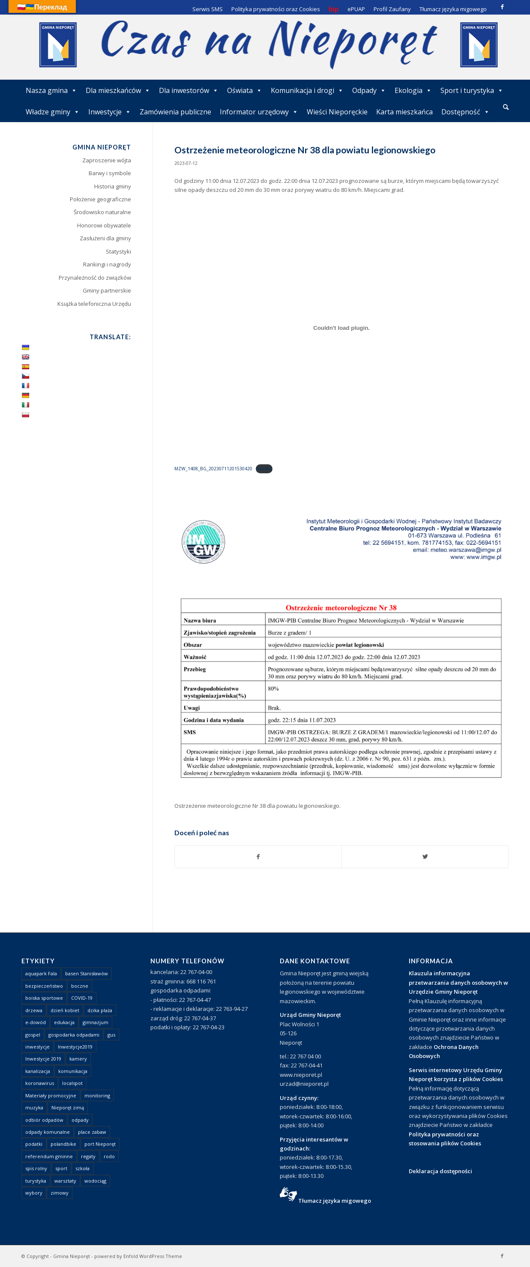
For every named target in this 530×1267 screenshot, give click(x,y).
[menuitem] (506, 107)
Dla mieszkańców (118, 90)
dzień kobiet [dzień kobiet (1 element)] (65, 1010)
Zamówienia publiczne (175, 112)
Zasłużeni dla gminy (105, 238)
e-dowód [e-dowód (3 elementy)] (35, 1022)
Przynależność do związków (95, 277)
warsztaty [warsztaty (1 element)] (65, 1180)
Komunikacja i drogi (307, 90)
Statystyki (118, 251)
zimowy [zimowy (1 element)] (60, 1192)
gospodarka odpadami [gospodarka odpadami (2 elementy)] (73, 1034)
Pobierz (264, 469)
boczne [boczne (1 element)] (79, 986)
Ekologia (413, 90)
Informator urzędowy (259, 112)
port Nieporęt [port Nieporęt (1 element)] (100, 1144)
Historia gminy (112, 186)
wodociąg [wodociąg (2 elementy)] (95, 1180)
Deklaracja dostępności (440, 1171)
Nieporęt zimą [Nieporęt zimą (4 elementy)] (67, 1107)
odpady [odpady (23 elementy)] (80, 1120)
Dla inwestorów (189, 90)
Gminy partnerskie (107, 290)
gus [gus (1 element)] (111, 1034)
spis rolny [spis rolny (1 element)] (36, 1168)
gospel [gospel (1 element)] (32, 1034)
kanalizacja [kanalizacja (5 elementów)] (37, 1071)
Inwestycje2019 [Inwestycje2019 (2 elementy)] (75, 1046)
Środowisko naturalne (102, 212)
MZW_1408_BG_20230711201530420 (213, 469)
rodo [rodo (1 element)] (109, 1156)
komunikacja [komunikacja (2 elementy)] (72, 1071)
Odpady (369, 90)
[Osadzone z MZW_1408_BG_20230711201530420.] (341, 328)
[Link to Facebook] (502, 6)
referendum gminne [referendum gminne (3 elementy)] (49, 1156)
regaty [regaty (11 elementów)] (88, 1156)
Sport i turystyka (471, 90)
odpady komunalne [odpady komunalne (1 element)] (47, 1132)
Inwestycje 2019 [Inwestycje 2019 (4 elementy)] (43, 1058)
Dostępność (465, 112)
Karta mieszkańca (404, 112)
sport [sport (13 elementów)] (61, 1168)
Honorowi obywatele (104, 225)
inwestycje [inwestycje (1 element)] (37, 1046)
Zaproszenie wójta (106, 160)
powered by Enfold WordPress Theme (138, 1256)
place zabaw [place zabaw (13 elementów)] (92, 1132)
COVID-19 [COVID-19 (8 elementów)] (82, 998)
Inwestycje (109, 112)
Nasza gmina (51, 90)
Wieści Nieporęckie (337, 112)
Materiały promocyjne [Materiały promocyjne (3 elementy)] (50, 1095)
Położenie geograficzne (100, 199)
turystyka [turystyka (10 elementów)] (35, 1180)
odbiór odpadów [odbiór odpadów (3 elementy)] (44, 1120)
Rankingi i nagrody (107, 264)
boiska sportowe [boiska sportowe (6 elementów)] (44, 998)
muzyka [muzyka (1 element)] (34, 1107)
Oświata (244, 90)
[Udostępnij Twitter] (425, 857)
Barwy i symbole (110, 173)
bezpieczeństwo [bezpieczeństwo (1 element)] (44, 986)
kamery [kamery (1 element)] (78, 1058)
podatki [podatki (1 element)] (33, 1144)
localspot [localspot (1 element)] (72, 1083)
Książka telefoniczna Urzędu (94, 304)
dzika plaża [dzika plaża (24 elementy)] (99, 1010)
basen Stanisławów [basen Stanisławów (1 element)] (86, 973)
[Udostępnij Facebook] (258, 857)
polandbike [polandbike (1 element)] (63, 1144)
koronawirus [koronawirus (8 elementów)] (39, 1083)
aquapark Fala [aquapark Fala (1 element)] (41, 973)
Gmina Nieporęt (71, 1256)
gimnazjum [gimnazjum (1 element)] (95, 1022)
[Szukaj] (506, 107)
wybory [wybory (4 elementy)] (33, 1192)
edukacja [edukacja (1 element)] (64, 1022)
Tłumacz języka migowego (334, 1200)
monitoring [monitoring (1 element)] (97, 1095)
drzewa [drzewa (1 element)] (33, 1010)
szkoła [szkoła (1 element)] (82, 1168)
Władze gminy (53, 112)
